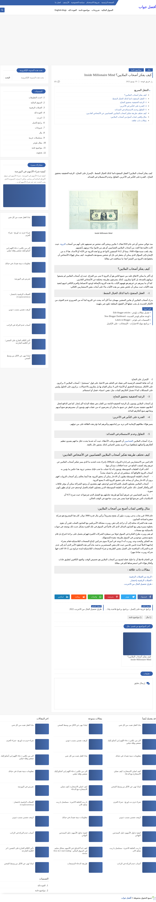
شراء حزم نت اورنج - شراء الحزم (127, 802)
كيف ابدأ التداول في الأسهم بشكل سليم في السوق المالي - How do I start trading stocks (70, 850)
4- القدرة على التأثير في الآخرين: (133, 106)
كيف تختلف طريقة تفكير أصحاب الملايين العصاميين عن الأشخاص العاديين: (116, 113)
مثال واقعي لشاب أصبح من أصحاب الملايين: (128, 117)
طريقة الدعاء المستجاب (77, 863)
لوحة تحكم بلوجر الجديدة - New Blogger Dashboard (127, 316)
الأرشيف (66, 2)
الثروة (63, 244)
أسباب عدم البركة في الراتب (18, 325)
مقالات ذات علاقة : (139, 120)
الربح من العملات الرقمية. (140, 577)
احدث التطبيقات (35, 97)
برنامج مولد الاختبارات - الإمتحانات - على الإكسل (128, 323)
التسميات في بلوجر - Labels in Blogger (132, 320)
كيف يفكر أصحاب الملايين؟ (135, 95)
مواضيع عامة (84, 10)
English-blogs (61, 10)
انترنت (39, 118)
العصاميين (128, 441)
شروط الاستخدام (93, 2)
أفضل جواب (147, 7)
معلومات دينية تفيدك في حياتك (17, 263)
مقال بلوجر (37, 143)
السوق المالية (107, 10)
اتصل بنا (58, 2)
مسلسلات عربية (35, 138)
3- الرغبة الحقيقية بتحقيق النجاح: (133, 102)
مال (149, 70)
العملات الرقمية (35, 107)
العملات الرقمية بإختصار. (141, 580)
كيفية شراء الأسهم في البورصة (30, 171)
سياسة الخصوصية (78, 2)
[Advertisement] (78, 41)
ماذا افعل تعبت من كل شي (19, 217)
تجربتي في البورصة (22, 279)
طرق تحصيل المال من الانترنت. (138, 584)
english (39, 153)
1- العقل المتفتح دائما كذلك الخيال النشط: (129, 98)
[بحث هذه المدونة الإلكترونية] (29, 78)
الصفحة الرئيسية (107, 2)
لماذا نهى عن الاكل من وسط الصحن (126, 786)
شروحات (96, 10)
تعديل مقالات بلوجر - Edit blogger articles (131, 312)
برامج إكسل (37, 123)
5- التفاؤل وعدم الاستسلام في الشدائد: (130, 109)
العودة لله (72, 10)
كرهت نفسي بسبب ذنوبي (19, 309)
